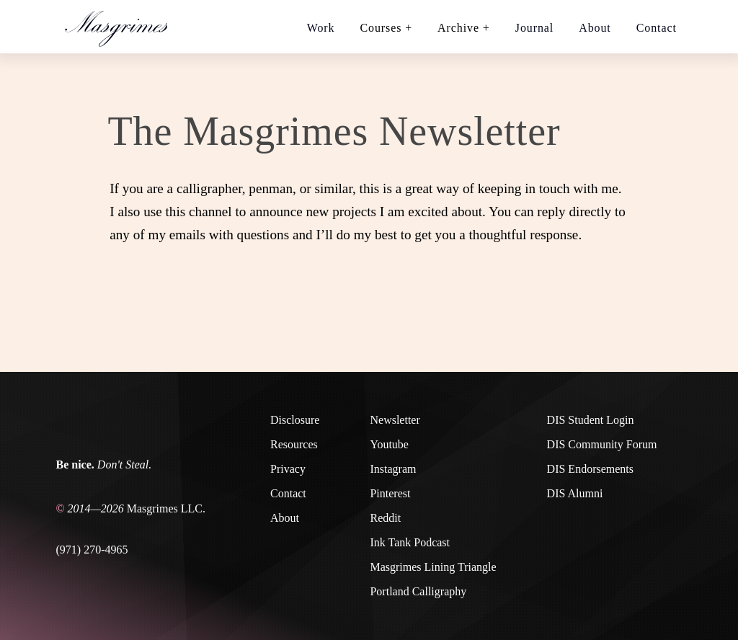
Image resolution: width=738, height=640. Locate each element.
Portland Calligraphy (418, 591)
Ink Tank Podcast (410, 542)
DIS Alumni (575, 493)
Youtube (389, 444)
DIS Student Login (590, 420)
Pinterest (390, 493)
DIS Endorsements (590, 469)
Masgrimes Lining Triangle (433, 567)
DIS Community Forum (602, 444)
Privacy (288, 469)
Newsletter (394, 420)
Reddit (385, 518)
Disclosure (294, 420)
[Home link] (122, 26)
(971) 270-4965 (92, 549)
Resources (294, 444)
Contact (656, 28)
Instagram (393, 469)
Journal (534, 28)
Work (321, 28)
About (595, 28)
